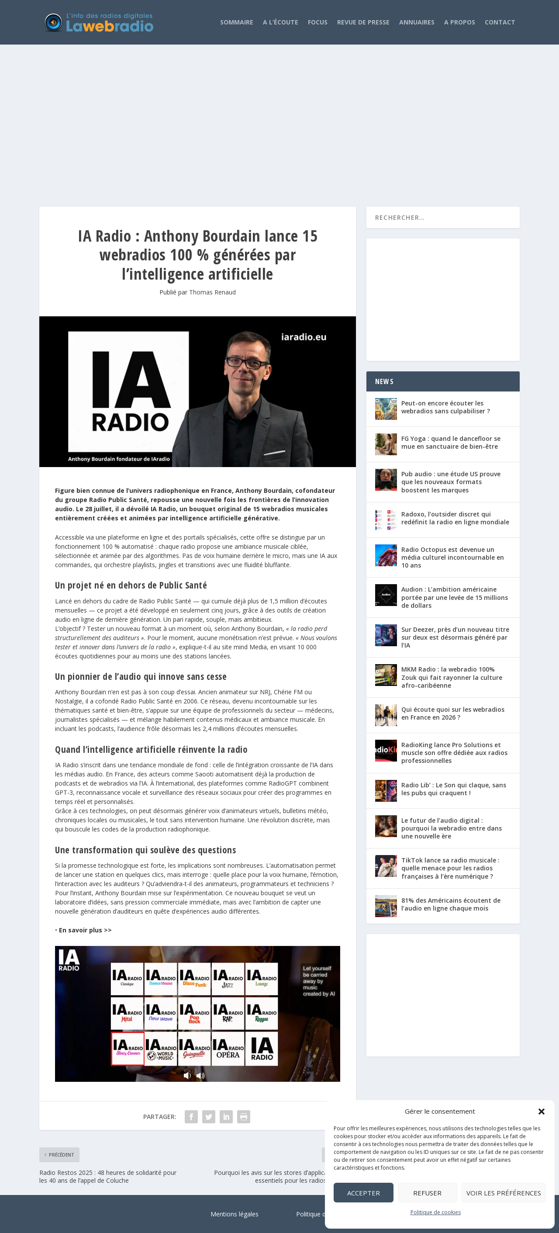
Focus (318, 22)
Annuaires (417, 22)
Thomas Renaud (212, 292)
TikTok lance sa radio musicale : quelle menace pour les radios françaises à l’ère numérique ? (450, 868)
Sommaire (236, 22)
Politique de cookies (436, 1212)
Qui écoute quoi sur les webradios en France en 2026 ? (452, 713)
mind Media (250, 647)
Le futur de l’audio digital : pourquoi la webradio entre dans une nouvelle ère (451, 828)
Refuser (427, 1192)
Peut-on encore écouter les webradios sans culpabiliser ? (445, 407)
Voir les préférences (503, 1192)
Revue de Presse (363, 22)
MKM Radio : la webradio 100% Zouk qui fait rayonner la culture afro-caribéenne (451, 677)
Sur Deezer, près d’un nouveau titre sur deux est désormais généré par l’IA (455, 637)
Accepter (363, 1192)
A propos (459, 22)
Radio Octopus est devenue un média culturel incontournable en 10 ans (452, 557)
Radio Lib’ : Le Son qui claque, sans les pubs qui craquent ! (453, 789)
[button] (541, 1111)
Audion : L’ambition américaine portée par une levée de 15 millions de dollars (454, 597)
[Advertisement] (279, 117)
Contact (500, 22)
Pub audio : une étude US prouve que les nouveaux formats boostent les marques (450, 482)
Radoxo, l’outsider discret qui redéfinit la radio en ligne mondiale (455, 518)
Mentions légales (234, 1214)
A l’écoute (280, 22)
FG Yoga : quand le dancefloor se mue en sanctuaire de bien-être (450, 442)
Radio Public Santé (165, 601)
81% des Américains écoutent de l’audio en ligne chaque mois (450, 904)
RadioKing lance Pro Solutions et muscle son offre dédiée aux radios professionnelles (454, 753)
